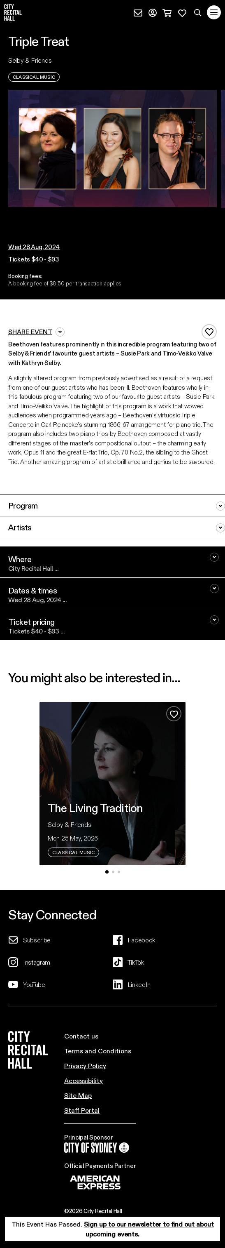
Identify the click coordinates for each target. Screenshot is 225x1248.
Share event (36, 332)
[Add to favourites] (209, 331)
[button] (109, 215)
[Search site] (198, 12)
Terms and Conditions (97, 1051)
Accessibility (83, 1080)
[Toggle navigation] (214, 12)
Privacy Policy (85, 1065)
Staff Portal (82, 1110)
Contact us (81, 1036)
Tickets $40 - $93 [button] (33, 259)
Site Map (78, 1095)
